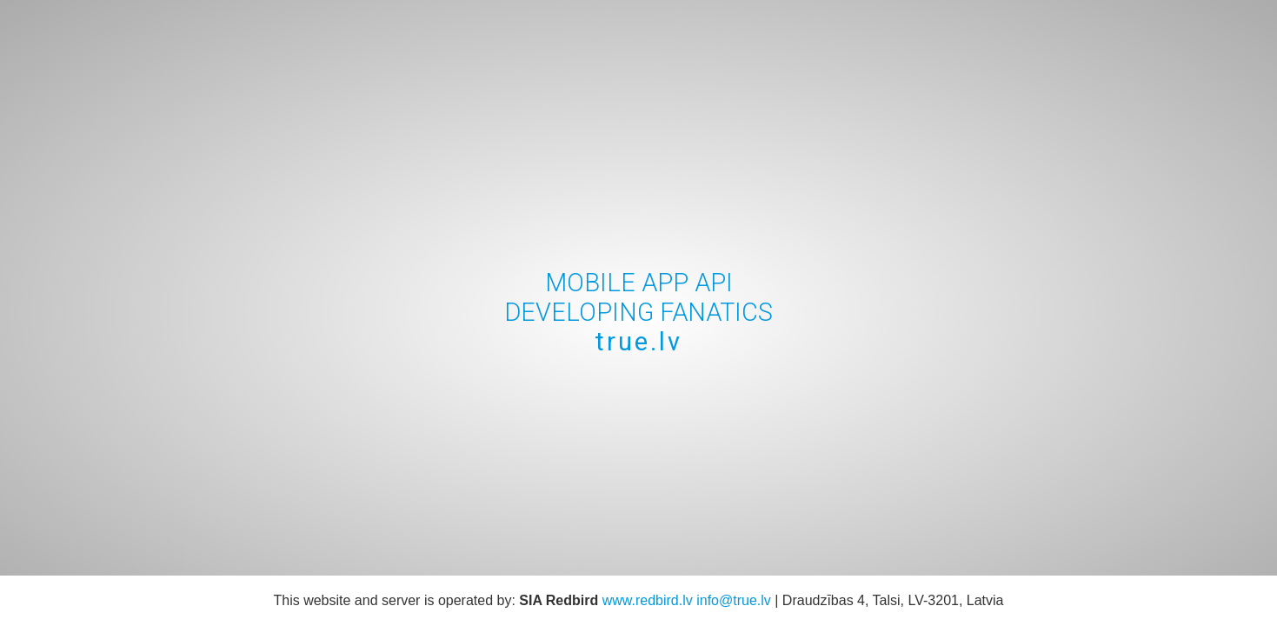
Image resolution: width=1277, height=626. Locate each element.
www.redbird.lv (647, 600)
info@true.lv (733, 600)
